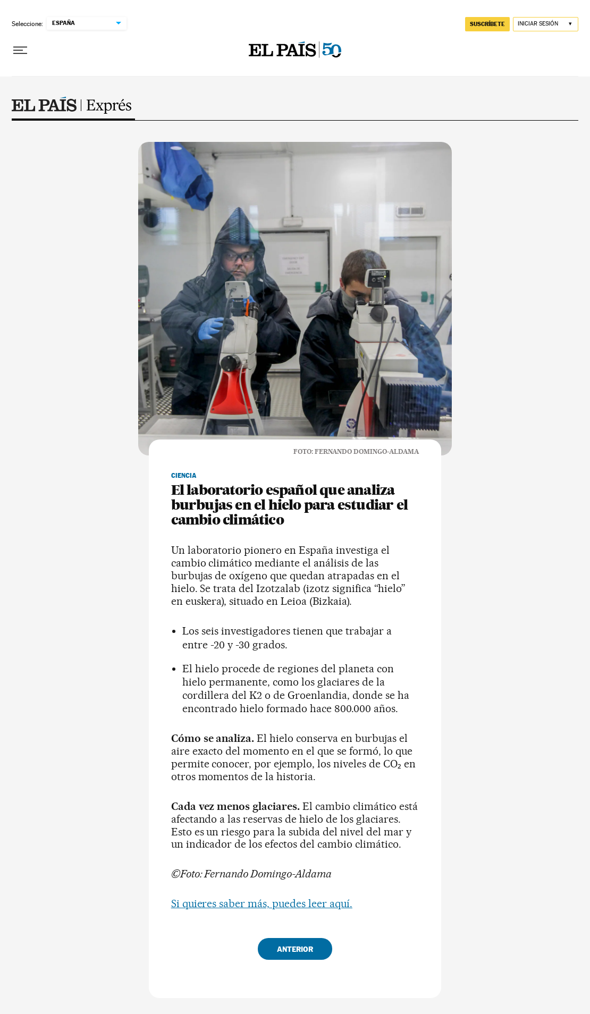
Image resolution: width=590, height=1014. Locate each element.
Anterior (295, 948)
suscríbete (487, 24)
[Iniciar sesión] (545, 24)
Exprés (71, 108)
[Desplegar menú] (20, 50)
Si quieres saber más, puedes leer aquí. (261, 903)
